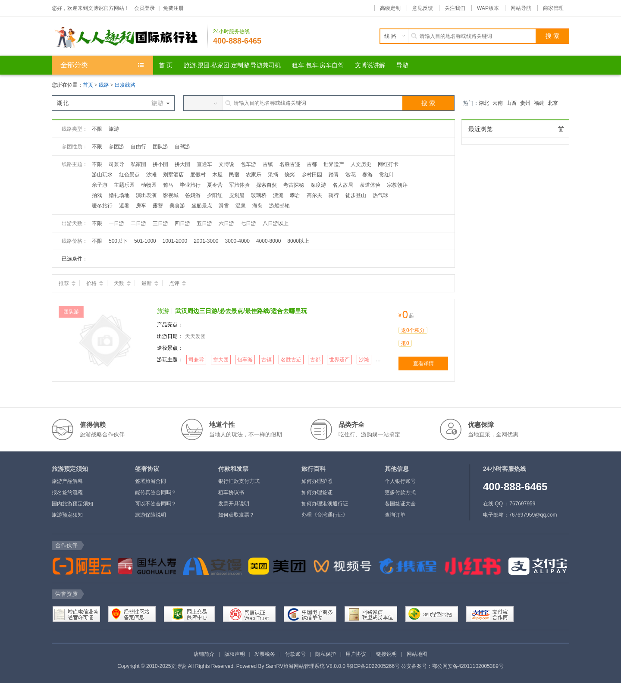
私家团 (138, 164)
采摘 (273, 175)
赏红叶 (387, 175)
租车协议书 (231, 492)
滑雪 (224, 206)
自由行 (138, 147)
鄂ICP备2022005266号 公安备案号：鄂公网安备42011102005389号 (425, 666)
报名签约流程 (67, 492)
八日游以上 (276, 223)
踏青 (334, 175)
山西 (511, 103)
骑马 (168, 185)
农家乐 (253, 175)
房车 (141, 206)
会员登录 (144, 8)
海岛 (257, 206)
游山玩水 (102, 175)
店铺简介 (204, 654)
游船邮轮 (279, 206)
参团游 (116, 147)
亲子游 (99, 185)
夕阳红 (215, 195)
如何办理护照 (316, 481)
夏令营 (215, 185)
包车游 (248, 164)
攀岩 (295, 195)
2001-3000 (206, 241)
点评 (177, 283)
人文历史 (361, 164)
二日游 (138, 223)
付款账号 (295, 654)
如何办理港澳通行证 (324, 504)
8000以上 (298, 241)
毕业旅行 (190, 185)
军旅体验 (239, 185)
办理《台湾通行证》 (324, 515)
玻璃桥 (259, 195)
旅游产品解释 (67, 481)
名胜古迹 (289, 164)
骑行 (334, 195)
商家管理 (553, 8)
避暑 (124, 206)
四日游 (182, 223)
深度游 (318, 185)
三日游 (160, 223)
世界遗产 (333, 164)
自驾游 (182, 147)
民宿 (234, 175)
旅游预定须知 (67, 515)
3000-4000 (237, 241)
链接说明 (386, 654)
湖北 (484, 103)
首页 (88, 85)
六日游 (226, 223)
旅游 (114, 129)
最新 (149, 283)
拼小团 (160, 164)
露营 (158, 206)
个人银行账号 (400, 481)
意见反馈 (422, 8)
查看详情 (423, 363)
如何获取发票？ (236, 515)
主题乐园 (124, 185)
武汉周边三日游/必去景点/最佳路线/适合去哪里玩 (241, 310)
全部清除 (561, 129)
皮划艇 (237, 195)
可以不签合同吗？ (155, 504)
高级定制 (390, 8)
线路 (104, 85)
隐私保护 (325, 654)
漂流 (278, 195)
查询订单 (395, 515)
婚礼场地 (119, 195)
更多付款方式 (400, 492)
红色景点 (129, 175)
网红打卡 (388, 164)
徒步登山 (355, 195)
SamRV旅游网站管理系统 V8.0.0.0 (305, 666)
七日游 (248, 223)
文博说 (226, 164)
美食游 (177, 206)
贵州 (525, 103)
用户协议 (355, 654)
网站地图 (417, 654)
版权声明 (234, 654)
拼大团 (182, 164)
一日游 (116, 223)
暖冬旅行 (102, 206)
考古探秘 (293, 185)
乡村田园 (311, 175)
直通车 (204, 164)
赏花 (350, 175)
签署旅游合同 (150, 481)
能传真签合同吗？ (155, 492)
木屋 (217, 175)
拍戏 (97, 195)
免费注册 (173, 8)
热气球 (380, 195)
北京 (553, 103)
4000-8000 (268, 241)
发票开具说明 (233, 504)
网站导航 (521, 8)
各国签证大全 (400, 504)
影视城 (171, 195)
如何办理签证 (316, 492)
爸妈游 (193, 195)
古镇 (268, 164)
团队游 (160, 147)
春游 (367, 175)
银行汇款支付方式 (239, 481)
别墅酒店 (173, 175)
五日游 (204, 223)
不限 (97, 129)
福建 (539, 103)
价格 (94, 283)
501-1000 (145, 241)
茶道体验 (370, 185)
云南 (497, 103)
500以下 (118, 241)
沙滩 (151, 175)
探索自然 (266, 185)
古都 (312, 164)
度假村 (198, 175)
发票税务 (264, 654)
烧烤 (290, 175)
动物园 (149, 185)
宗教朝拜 (397, 185)
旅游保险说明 (150, 515)
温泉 (240, 206)
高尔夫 (314, 195)
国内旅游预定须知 (72, 504)
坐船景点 (201, 206)
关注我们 (455, 8)
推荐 (67, 283)
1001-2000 (175, 241)
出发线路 (125, 85)
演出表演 (146, 195)
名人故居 (342, 185)
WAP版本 (488, 8)
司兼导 (116, 164)
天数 (122, 283)
